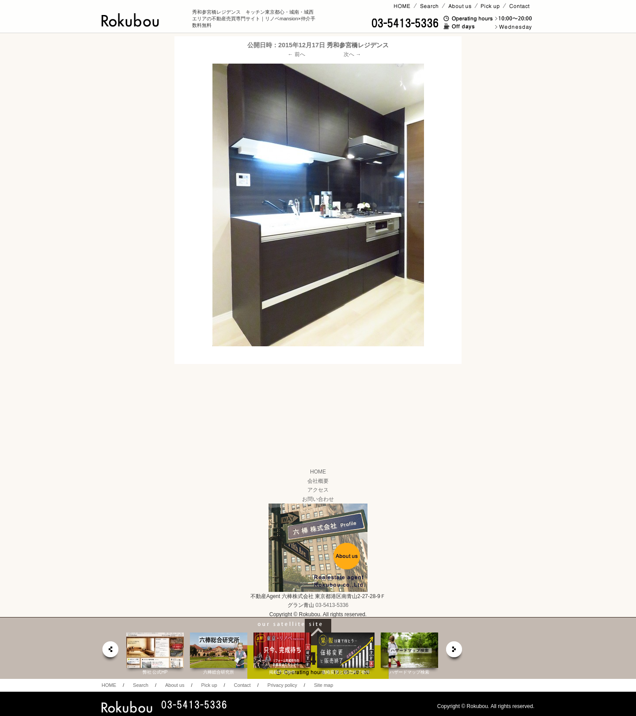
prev (110, 651)
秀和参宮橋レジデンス (358, 45)
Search (140, 685)
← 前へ (296, 54)
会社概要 (318, 481)
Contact (242, 685)
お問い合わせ (318, 499)
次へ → (352, 54)
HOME (318, 472)
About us (174, 685)
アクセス (318, 490)
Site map (323, 685)
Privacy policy (282, 685)
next (454, 651)
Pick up (209, 685)
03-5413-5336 (331, 605)
